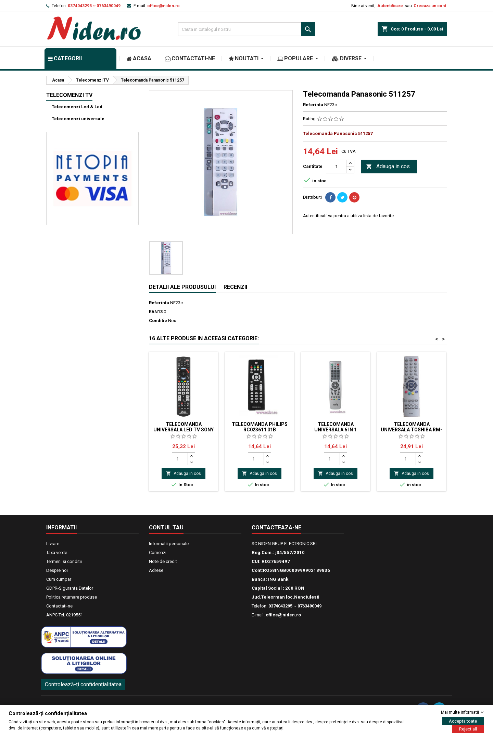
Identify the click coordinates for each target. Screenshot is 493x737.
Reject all (468, 729)
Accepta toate (463, 721)
